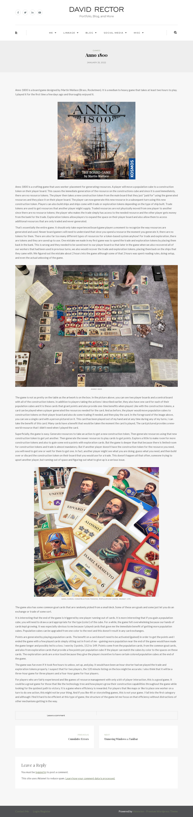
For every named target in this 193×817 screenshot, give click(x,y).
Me (51, 32)
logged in (40, 772)
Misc (137, 32)
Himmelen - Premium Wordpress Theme (155, 811)
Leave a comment (56, 715)
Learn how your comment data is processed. (90, 778)
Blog (89, 32)
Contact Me (22, 811)
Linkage (69, 32)
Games (96, 50)
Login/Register (41, 811)
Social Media (113, 32)
